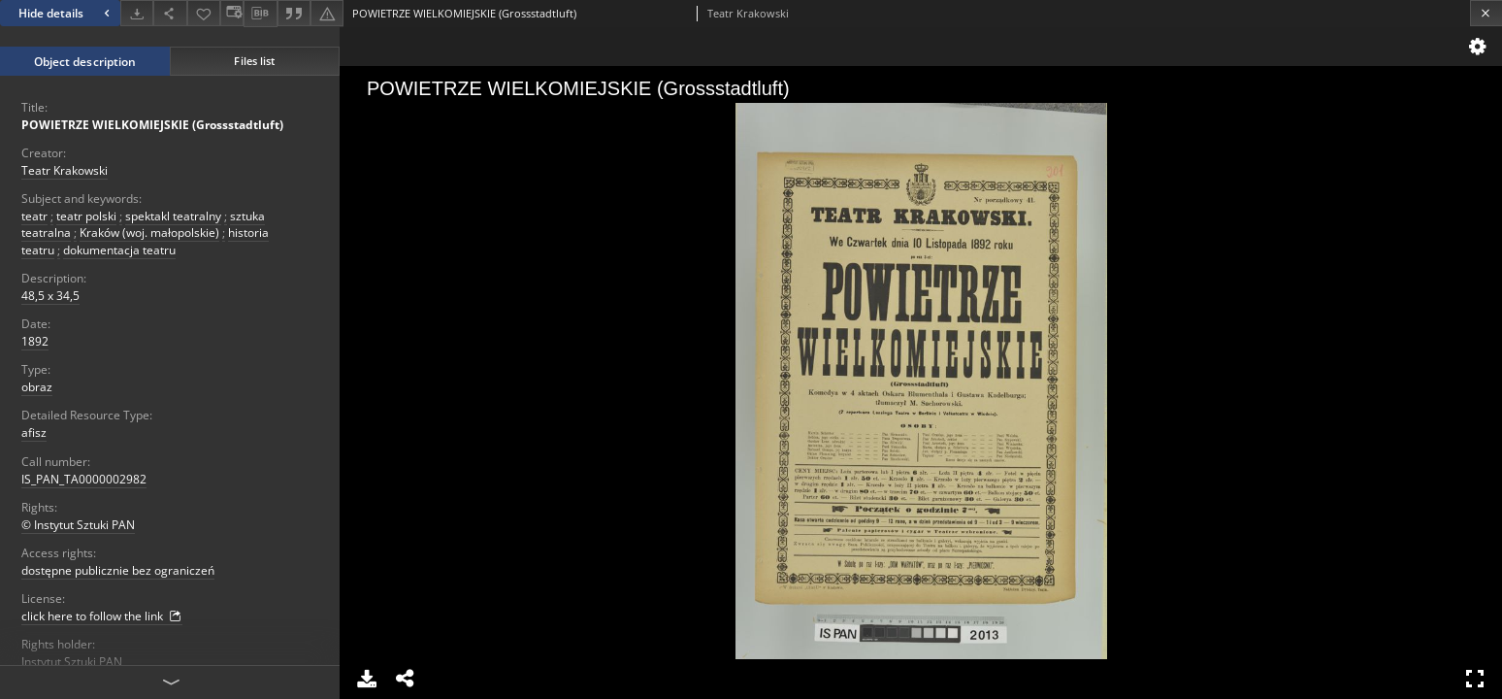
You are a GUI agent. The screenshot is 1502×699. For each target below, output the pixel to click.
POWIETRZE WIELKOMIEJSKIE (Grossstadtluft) (152, 124)
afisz (34, 432)
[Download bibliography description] (260, 13)
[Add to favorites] (203, 13)
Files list (254, 60)
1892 (35, 341)
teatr (34, 216)
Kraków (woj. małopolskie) (149, 232)
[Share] (169, 13)
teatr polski (86, 216)
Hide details (66, 13)
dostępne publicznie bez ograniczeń (117, 570)
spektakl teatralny (173, 216)
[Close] (1486, 13)
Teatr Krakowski (64, 170)
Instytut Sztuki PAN (71, 661)
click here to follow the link (101, 616)
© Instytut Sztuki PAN (78, 524)
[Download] (136, 13)
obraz (36, 387)
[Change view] (232, 13)
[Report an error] (326, 13)
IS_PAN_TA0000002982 (84, 479)
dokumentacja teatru (119, 250)
